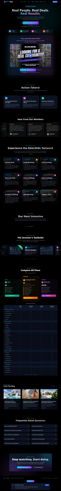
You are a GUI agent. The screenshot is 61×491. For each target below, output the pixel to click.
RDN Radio (41, 1)
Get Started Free (12, 295)
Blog (44, 1)
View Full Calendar (30, 226)
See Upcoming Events (38, 467)
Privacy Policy (44, 478)
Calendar (33, 1)
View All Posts (54, 386)
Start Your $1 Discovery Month (24, 467)
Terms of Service (49, 478)
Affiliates (37, 1)
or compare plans (30, 25)
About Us (25, 1)
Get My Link (30, 481)
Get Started (30, 297)
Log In (55, 1)
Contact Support (55, 478)
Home (21, 1)
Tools (29, 1)
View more (12, 131)
